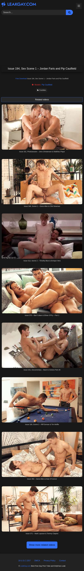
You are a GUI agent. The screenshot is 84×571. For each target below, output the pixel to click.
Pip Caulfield (47, 85)
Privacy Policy (50, 561)
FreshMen (41, 90)
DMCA (37, 561)
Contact (62, 561)
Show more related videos (42, 545)
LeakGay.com (25, 566)
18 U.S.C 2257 (24, 561)
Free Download (21, 79)
